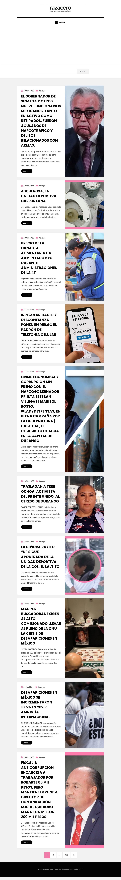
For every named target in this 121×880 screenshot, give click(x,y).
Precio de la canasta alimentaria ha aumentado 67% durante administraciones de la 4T (39, 260)
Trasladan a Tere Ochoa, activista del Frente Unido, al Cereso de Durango (40, 496)
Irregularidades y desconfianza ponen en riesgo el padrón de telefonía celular (39, 327)
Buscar (83, 73)
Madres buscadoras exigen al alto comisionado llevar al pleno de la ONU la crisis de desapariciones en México (41, 628)
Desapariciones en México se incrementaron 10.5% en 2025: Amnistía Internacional (39, 707)
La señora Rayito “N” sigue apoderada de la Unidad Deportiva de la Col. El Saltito (40, 559)
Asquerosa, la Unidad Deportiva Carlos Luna (38, 197)
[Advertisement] (60, 44)
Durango (42, 93)
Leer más (27, 173)
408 (68, 857)
